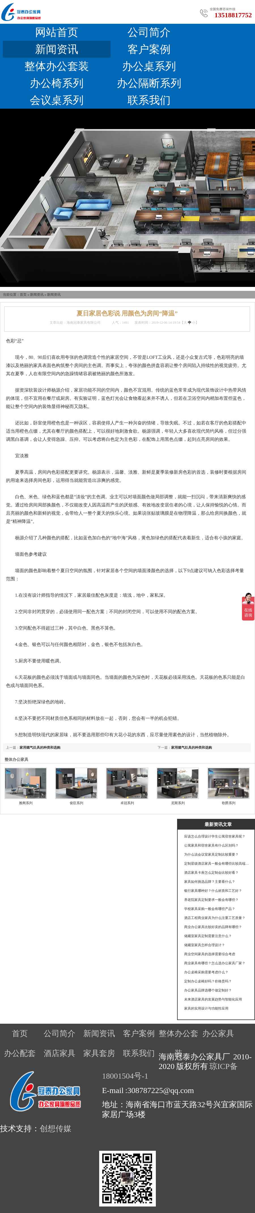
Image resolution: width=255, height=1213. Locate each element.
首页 (23, 295)
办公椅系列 (57, 83)
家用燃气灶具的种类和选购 (191, 748)
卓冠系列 (127, 803)
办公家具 (218, 1033)
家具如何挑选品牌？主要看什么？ (209, 882)
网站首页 (56, 32)
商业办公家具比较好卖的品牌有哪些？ (213, 927)
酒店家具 (59, 1053)
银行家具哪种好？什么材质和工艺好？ (213, 891)
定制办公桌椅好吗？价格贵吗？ (208, 981)
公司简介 (149, 32)
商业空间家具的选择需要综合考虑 (209, 954)
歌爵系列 (228, 803)
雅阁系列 (26, 803)
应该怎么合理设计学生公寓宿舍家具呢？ (214, 836)
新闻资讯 (56, 49)
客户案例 (149, 49)
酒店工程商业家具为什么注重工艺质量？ (214, 918)
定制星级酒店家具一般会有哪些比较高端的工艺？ (216, 864)
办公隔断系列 (149, 83)
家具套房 (99, 1053)
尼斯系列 (178, 803)
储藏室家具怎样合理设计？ (204, 945)
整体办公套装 (56, 66)
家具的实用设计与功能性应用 (206, 1008)
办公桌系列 (149, 66)
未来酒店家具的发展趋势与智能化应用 (213, 999)
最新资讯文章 (218, 824)
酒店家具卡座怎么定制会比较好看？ (211, 873)
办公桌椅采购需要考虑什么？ (206, 972)
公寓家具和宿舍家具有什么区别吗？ (211, 845)
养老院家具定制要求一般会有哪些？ (211, 900)
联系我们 (149, 100)
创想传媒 (55, 1128)
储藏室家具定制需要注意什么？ (208, 936)
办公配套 (20, 1053)
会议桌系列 (57, 100)
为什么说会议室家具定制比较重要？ (211, 854)
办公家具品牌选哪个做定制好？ (208, 990)
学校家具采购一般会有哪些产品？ (209, 909)
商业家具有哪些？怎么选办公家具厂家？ (214, 963)
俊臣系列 (76, 803)
